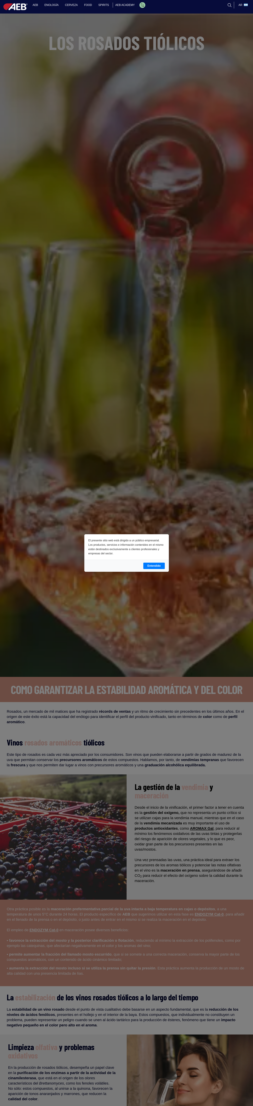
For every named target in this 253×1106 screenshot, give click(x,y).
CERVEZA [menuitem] (71, 5)
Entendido (154, 565)
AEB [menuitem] (35, 5)
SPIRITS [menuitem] (103, 5)
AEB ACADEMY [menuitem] (125, 5)
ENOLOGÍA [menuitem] (51, 5)
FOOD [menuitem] (88, 5)
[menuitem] (142, 5)
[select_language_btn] (242, 5)
